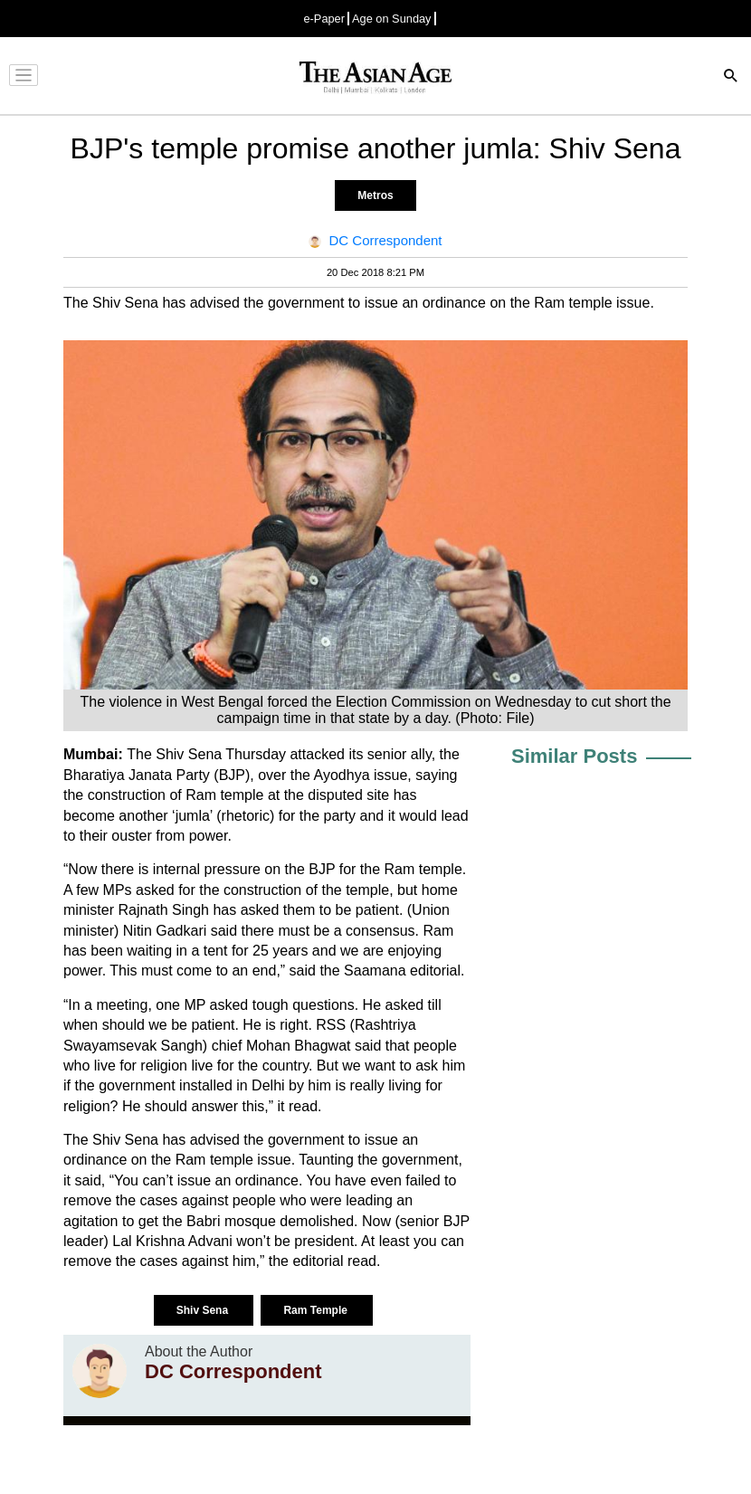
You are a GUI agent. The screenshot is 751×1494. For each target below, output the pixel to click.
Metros (375, 195)
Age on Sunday (392, 18)
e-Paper (324, 18)
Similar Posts (574, 756)
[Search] (731, 77)
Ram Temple (316, 1310)
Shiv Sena (204, 1310)
